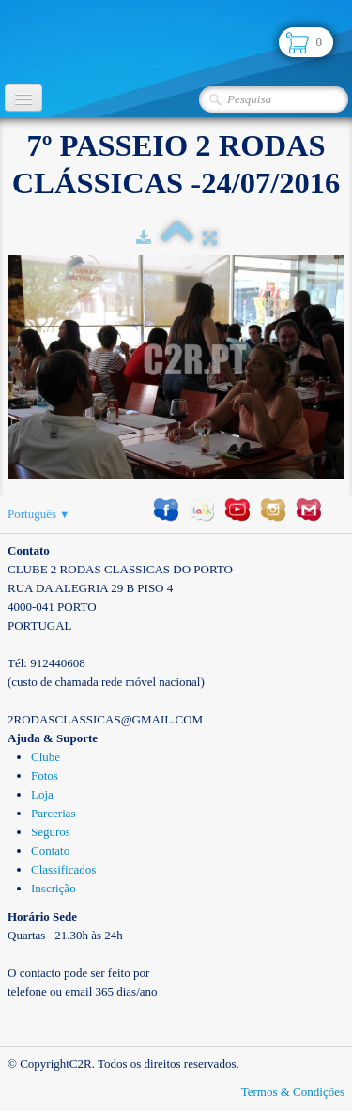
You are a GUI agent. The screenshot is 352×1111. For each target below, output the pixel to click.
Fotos (44, 776)
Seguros (50, 832)
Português (38, 514)
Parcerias (53, 813)
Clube (45, 757)
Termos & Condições (292, 1092)
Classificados (63, 869)
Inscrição (53, 888)
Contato (50, 851)
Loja (42, 794)
